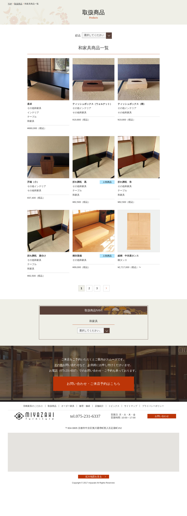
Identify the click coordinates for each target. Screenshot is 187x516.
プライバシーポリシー (153, 428)
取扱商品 (18, 26)
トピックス (113, 428)
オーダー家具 (67, 428)
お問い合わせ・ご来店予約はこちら (93, 406)
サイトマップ (130, 428)
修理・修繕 (84, 428)
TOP (10, 26)
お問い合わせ (165, 10)
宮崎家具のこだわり (33, 428)
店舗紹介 (99, 428)
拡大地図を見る (93, 499)
